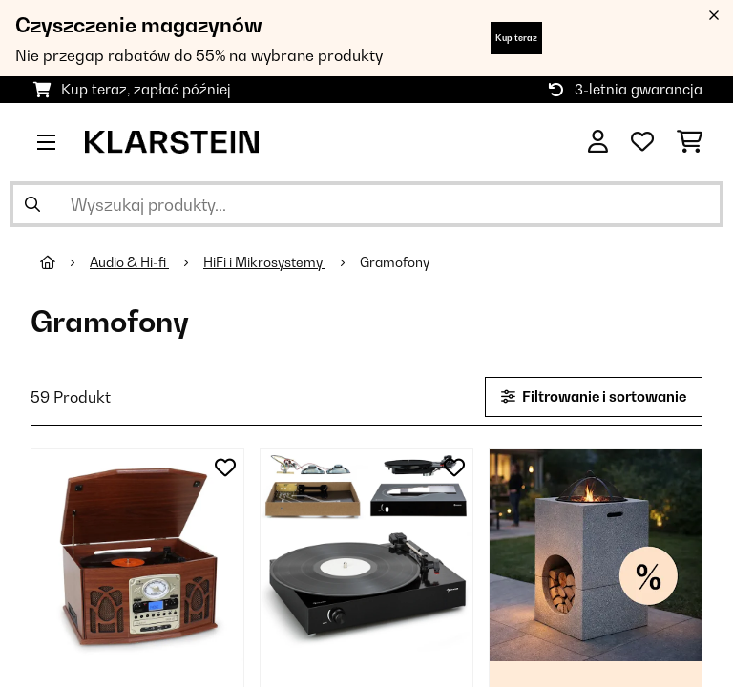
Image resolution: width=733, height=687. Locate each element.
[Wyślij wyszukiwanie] (32, 204)
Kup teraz (516, 37)
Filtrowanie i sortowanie (593, 396)
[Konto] (598, 142)
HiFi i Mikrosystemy (264, 262)
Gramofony (396, 262)
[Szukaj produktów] (366, 204)
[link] (137, 555)
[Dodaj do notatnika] (225, 467)
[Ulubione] (642, 142)
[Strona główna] (65, 262)
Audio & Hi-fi (129, 262)
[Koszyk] (689, 142)
